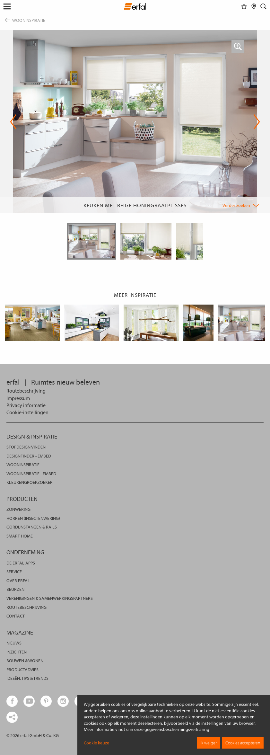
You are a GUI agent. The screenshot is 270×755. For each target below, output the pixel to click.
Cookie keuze (96, 743)
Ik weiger (208, 743)
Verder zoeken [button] (236, 205)
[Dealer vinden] (253, 6)
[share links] (12, 717)
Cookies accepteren (242, 743)
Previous (13, 122)
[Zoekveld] (263, 6)
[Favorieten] (244, 6)
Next (256, 122)
